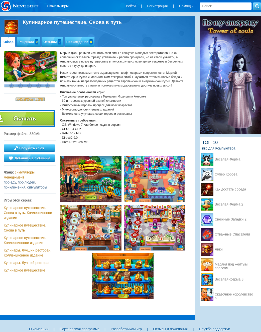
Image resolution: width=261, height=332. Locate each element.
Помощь (186, 6)
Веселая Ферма (227, 159)
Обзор (9, 42)
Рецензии (28, 41)
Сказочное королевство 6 (234, 294)
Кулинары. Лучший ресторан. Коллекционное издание (27, 252)
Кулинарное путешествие (24, 270)
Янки (219, 249)
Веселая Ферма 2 (229, 204)
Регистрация (157, 6)
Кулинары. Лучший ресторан (27, 263)
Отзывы (52, 41)
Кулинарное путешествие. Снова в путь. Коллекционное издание (28, 213)
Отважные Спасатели (232, 234)
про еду (10, 182)
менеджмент (14, 177)
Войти (131, 6)
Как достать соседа (230, 189)
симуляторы (25, 172)
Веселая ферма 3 (229, 279)
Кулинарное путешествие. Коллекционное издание (25, 240)
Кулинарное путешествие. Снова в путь (25, 227)
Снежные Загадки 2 (230, 219)
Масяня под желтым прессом (231, 264)
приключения (14, 187)
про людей (26, 182)
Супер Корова (226, 174)
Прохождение (79, 41)
